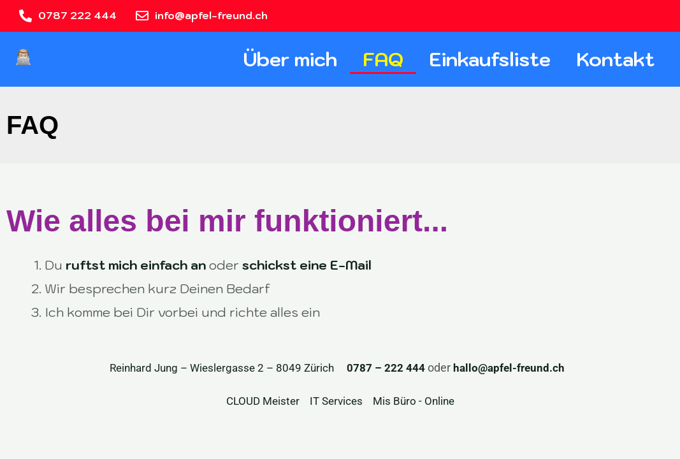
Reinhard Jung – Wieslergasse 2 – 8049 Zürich (216, 367)
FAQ (383, 59)
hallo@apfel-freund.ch (510, 367)
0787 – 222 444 (386, 367)
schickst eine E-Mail (307, 265)
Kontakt (615, 59)
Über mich (290, 59)
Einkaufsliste (490, 59)
